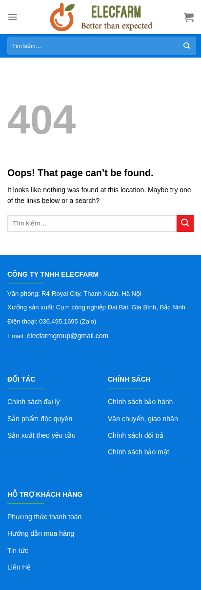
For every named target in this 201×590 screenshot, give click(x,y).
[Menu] (12, 17)
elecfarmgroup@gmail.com (68, 336)
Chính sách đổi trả (135, 435)
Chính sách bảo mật (138, 452)
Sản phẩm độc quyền (39, 419)
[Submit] (185, 223)
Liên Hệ (19, 567)
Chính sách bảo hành (140, 402)
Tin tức (17, 550)
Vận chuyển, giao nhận (143, 419)
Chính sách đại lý (33, 402)
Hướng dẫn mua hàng (40, 533)
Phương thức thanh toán (44, 517)
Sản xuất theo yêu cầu (41, 435)
